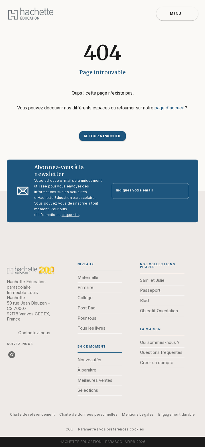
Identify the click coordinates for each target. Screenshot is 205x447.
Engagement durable (176, 414)
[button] (102, 136)
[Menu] (177, 14)
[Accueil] (31, 13)
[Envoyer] (182, 191)
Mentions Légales (138, 414)
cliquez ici (70, 215)
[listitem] (12, 355)
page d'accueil (169, 108)
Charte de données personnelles (88, 414)
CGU (70, 429)
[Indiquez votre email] (143, 191)
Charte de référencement (32, 414)
